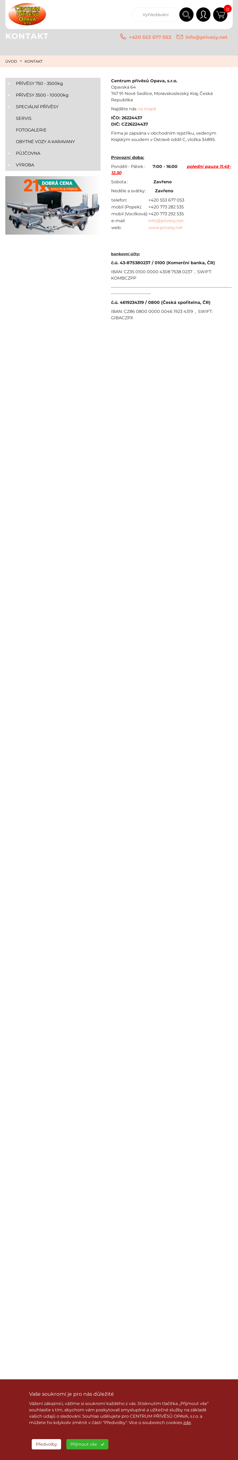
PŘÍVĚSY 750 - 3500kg (39, 83)
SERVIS (23, 118)
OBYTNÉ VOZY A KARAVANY (45, 141)
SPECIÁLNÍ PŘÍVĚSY (37, 106)
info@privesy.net (206, 37)
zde (187, 1422)
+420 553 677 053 (150, 37)
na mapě (147, 108)
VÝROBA (25, 164)
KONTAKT (34, 61)
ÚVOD (11, 61)
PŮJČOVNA (28, 153)
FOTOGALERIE (31, 130)
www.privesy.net (165, 227)
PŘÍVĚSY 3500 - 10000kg (42, 95)
